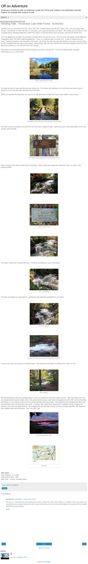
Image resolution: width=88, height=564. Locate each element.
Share (4, 488)
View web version (44, 548)
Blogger (47, 562)
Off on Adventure (14, 6)
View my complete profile (18, 557)
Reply (8, 509)
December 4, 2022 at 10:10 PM (25, 499)
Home (44, 544)
